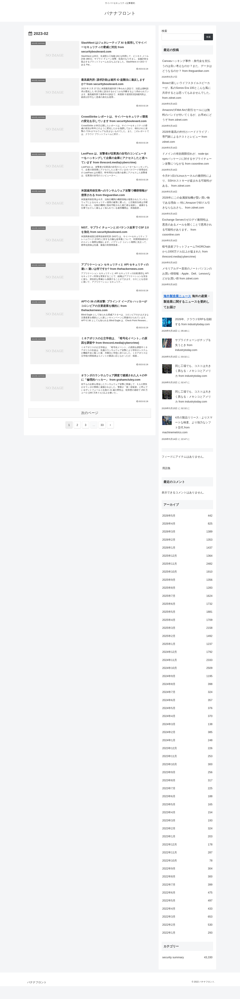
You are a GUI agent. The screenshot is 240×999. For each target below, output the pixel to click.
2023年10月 (187, 777)
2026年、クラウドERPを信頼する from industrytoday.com (193, 325)
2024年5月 (187, 721)
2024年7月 (187, 704)
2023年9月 (187, 785)
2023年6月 (187, 809)
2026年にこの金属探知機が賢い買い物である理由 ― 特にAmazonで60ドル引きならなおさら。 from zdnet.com (186, 202)
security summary (187, 970)
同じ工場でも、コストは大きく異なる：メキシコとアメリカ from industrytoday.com (193, 379)
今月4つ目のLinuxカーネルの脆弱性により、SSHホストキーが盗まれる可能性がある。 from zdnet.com (187, 180)
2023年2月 (187, 841)
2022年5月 (187, 913)
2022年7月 (187, 897)
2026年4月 (187, 536)
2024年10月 (187, 680)
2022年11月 (187, 865)
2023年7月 (187, 801)
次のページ (89, 413)
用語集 (166, 481)
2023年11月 (187, 769)
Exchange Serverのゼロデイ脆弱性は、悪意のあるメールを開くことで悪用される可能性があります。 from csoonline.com (187, 227)
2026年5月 (187, 528)
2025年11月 (187, 576)
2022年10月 (187, 873)
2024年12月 (187, 664)
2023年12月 (187, 761)
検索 (164, 30)
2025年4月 (187, 632)
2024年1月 (187, 753)
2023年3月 (187, 833)
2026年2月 (187, 552)
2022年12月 (187, 857)
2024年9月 (187, 689)
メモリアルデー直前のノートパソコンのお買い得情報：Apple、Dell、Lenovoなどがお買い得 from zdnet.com (187, 273)
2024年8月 (187, 696)
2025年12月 (187, 568)
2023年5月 (187, 817)
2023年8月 (187, 793)
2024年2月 (187, 745)
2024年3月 (187, 737)
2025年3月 (187, 640)
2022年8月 (187, 889)
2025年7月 (187, 608)
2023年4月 (187, 825)
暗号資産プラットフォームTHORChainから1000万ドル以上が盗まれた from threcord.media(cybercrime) (186, 251)
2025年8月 (187, 600)
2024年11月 (187, 672)
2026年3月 (187, 544)
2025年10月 (187, 584)
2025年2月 (187, 648)
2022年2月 (187, 937)
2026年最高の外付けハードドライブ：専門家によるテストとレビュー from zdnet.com (186, 136)
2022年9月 (187, 881)
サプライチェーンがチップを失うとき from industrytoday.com (193, 352)
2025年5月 (187, 624)
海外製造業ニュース (177, 296)
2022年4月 (187, 921)
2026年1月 (187, 560)
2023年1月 (187, 849)
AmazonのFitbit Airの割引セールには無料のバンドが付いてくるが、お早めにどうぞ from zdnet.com (187, 114)
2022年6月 (187, 905)
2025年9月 (187, 592)
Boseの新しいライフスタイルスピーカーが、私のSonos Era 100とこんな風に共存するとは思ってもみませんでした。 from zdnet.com (187, 90)
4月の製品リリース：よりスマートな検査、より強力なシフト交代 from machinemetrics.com (187, 437)
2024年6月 (187, 713)
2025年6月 (187, 616)
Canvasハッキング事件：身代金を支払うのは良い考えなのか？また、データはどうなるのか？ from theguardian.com (187, 65)
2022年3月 (187, 929)
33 (102, 425)
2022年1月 (187, 945)
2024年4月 (187, 729)
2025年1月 (187, 656)
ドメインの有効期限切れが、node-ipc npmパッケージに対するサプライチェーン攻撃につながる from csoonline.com (187, 158)
